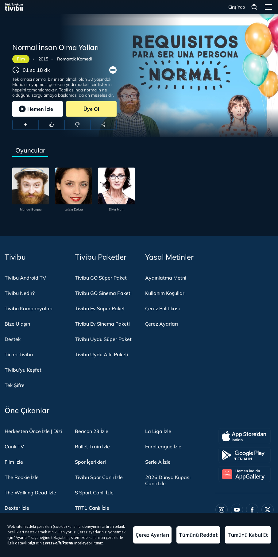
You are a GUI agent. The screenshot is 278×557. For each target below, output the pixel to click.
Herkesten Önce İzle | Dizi (33, 431)
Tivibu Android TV (25, 278)
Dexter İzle (17, 508)
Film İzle (14, 462)
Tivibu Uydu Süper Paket (103, 339)
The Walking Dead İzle (30, 492)
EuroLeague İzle (163, 446)
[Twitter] (267, 510)
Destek (13, 339)
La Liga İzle (158, 431)
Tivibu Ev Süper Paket (100, 308)
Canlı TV (14, 446)
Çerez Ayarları (161, 324)
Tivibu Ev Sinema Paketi (102, 324)
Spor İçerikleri (90, 462)
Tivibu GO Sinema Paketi (103, 293)
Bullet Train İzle (92, 446)
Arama (254, 7)
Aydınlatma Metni (165, 278)
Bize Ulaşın (17, 324)
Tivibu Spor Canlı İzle (99, 477)
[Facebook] (252, 510)
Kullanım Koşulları (165, 293)
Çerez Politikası (162, 308)
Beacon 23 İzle (91, 431)
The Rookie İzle (22, 477)
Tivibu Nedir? (20, 293)
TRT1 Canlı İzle (92, 508)
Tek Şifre (15, 385)
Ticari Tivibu (19, 354)
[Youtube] (237, 510)
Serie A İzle (158, 462)
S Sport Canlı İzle (94, 492)
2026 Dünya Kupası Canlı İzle (168, 480)
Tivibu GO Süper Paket (101, 278)
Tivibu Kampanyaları (28, 308)
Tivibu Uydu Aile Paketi (101, 354)
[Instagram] (221, 510)
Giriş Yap (236, 7)
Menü (268, 7)
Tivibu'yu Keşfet (23, 370)
